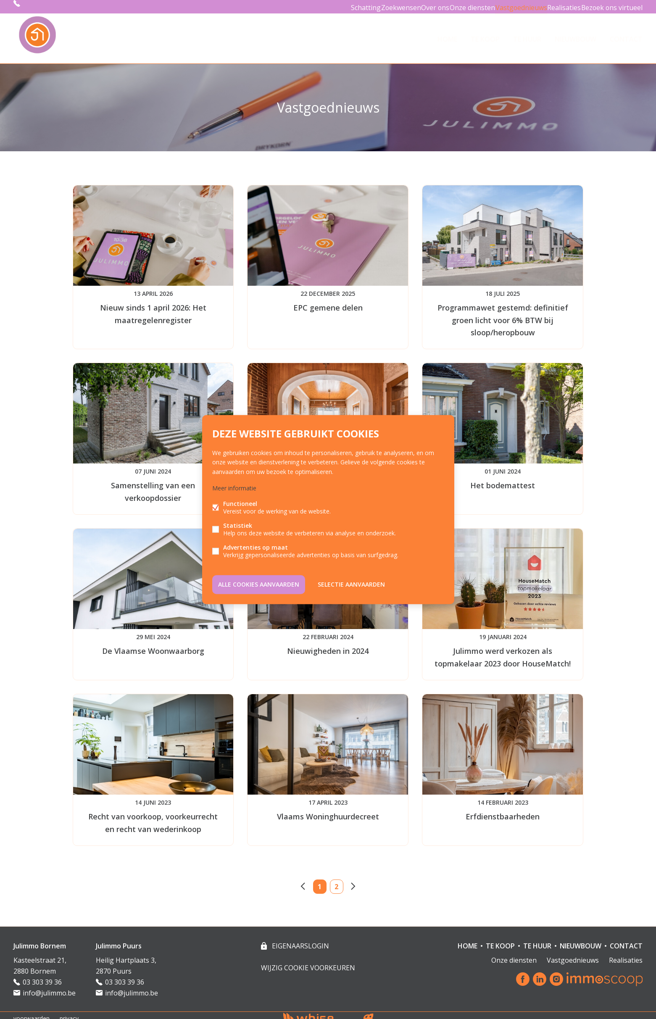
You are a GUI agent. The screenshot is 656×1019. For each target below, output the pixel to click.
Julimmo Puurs (119, 939)
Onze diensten (460, 7)
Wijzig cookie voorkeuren (308, 961)
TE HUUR (527, 35)
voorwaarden (31, 1012)
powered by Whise (318, 1011)
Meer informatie (234, 489)
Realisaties (559, 7)
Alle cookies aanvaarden (258, 583)
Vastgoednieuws (512, 7)
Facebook (523, 973)
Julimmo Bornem (39, 939)
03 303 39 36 (40, 7)
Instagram (556, 973)
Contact (626, 35)
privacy (69, 1012)
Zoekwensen (378, 7)
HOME (447, 35)
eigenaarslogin (299, 939)
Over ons (418, 7)
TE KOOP (485, 35)
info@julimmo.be (49, 986)
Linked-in (539, 973)
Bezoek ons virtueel (611, 7)
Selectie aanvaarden (351, 583)
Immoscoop (604, 973)
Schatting (338, 7)
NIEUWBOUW (575, 35)
